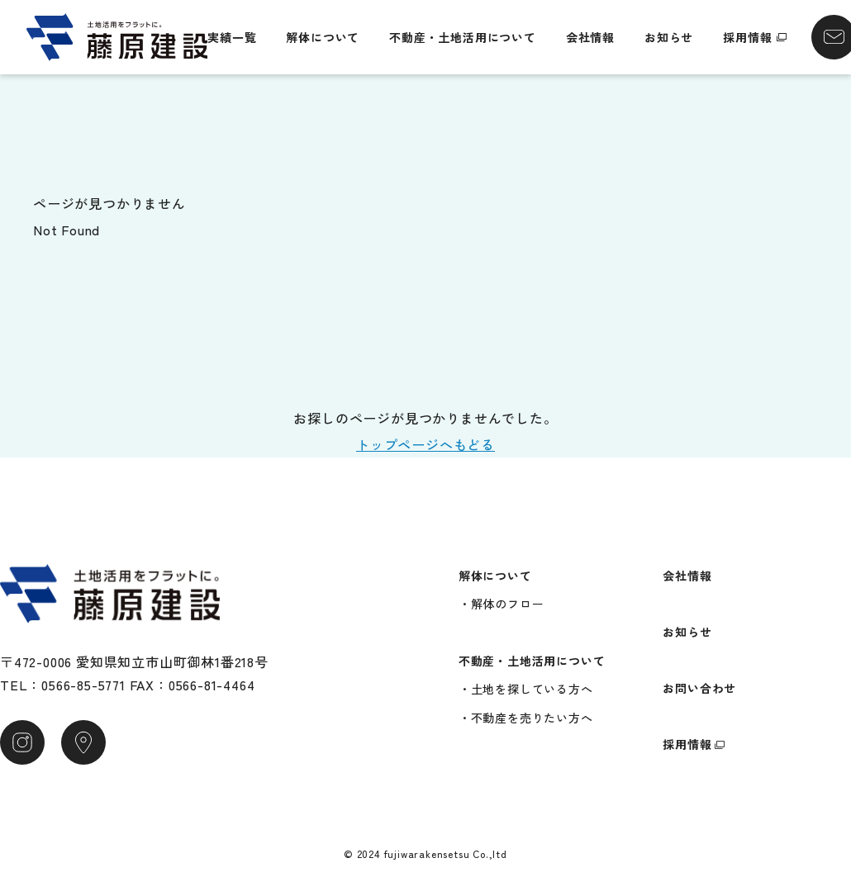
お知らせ (668, 37)
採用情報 (747, 37)
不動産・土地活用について (462, 37)
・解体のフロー (501, 603)
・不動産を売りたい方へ (526, 717)
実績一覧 (231, 37)
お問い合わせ (699, 688)
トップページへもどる (425, 444)
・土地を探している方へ (526, 688)
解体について (322, 37)
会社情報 (590, 37)
